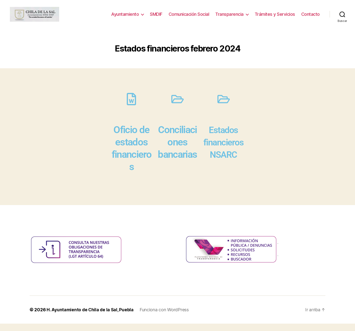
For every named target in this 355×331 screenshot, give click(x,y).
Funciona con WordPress (165, 317)
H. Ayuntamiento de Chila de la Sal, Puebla (91, 317)
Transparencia (229, 17)
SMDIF (156, 17)
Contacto (310, 17)
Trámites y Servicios (275, 17)
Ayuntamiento (125, 17)
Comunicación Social (189, 17)
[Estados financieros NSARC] (223, 106)
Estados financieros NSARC (223, 149)
